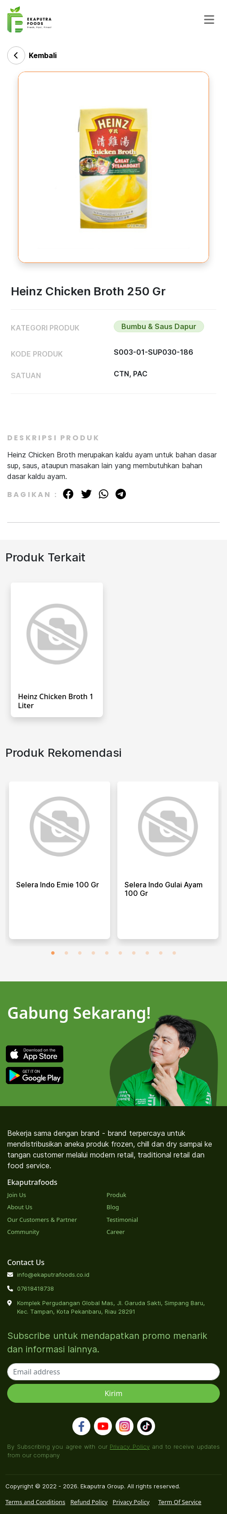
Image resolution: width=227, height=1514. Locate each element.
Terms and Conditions (35, 1502)
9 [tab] (160, 953)
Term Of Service (179, 1502)
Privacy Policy (130, 1446)
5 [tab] (106, 953)
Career (116, 1232)
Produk (116, 1195)
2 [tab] (66, 953)
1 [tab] (53, 953)
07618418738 (35, 1288)
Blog (113, 1207)
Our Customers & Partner (42, 1220)
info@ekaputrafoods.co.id (53, 1274)
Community (23, 1232)
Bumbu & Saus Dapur (158, 326)
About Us (19, 1207)
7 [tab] (133, 953)
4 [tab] (93, 953)
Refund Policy (89, 1502)
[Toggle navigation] (209, 19)
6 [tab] (120, 953)
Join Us (16, 1195)
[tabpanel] (59, 864)
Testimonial (122, 1220)
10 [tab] (174, 953)
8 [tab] (147, 953)
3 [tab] (80, 953)
